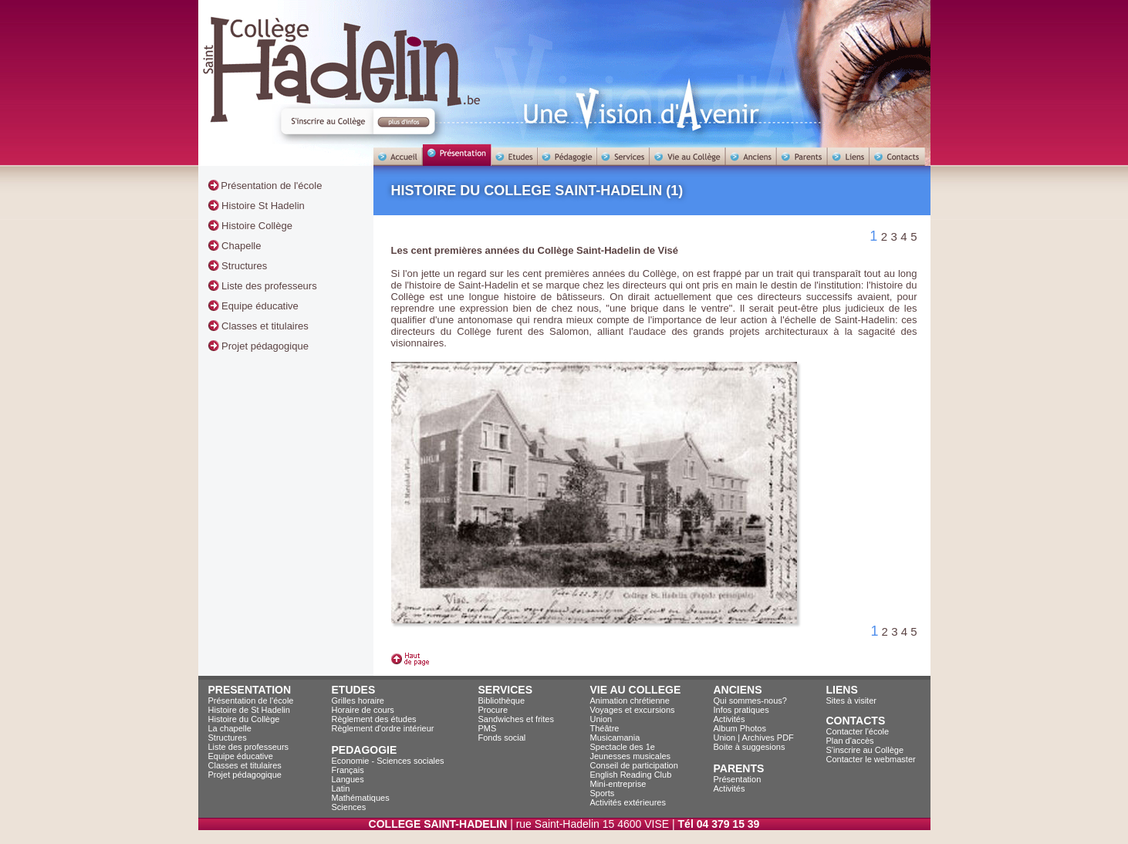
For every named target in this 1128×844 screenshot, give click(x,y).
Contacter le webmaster (871, 759)
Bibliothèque (501, 700)
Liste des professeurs (268, 286)
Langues (348, 779)
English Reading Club (631, 774)
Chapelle (240, 246)
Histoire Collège (255, 225)
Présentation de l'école (271, 185)
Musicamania (615, 737)
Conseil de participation (634, 765)
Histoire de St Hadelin (249, 709)
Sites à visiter (851, 700)
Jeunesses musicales (630, 756)
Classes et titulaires (264, 326)
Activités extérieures (628, 802)
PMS (487, 728)
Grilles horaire (358, 700)
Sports (602, 793)
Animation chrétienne (630, 700)
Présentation (738, 779)
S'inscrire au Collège (865, 750)
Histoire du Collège (244, 719)
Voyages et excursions (632, 709)
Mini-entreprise (618, 783)
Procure (493, 709)
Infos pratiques (741, 709)
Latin (341, 788)
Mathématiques (361, 797)
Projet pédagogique (264, 346)
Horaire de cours (363, 709)
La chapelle (230, 728)
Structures (243, 266)
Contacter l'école (858, 731)
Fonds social (502, 737)
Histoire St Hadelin (262, 205)
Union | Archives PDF (754, 737)
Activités (729, 719)
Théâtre (605, 728)
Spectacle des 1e (622, 746)
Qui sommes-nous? (750, 700)
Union (601, 719)
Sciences (349, 807)
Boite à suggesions (749, 746)
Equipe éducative (259, 306)
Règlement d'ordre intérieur (383, 728)
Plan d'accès (850, 740)
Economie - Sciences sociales (388, 760)
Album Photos (740, 728)
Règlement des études (374, 719)
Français (348, 770)
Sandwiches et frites (516, 719)
